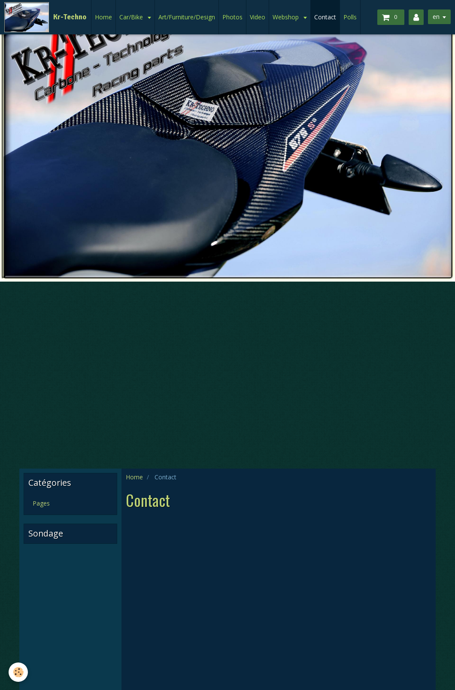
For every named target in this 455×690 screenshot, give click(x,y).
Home (103, 17)
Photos (232, 17)
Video (257, 17)
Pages (41, 503)
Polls (350, 17)
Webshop (286, 17)
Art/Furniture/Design (186, 17)
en (436, 16)
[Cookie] (18, 672)
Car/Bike (132, 17)
